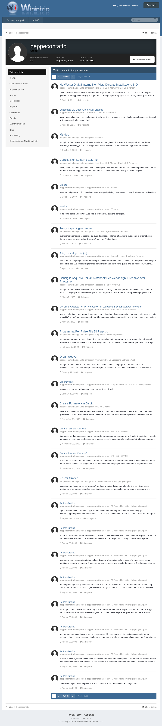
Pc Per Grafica (69, 478)
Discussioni (14, 101)
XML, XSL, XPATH (102, 407)
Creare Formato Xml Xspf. (76, 403)
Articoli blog (14, 135)
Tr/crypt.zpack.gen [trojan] (76, 228)
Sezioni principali (15, 20)
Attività (35, 20)
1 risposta (86, 175)
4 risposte (85, 150)
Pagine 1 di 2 (84, 77)
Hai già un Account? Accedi (127, 5)
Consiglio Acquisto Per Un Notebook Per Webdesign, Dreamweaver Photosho (101, 306)
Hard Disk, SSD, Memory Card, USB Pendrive (115, 88)
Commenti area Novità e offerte (23, 141)
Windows (98, 138)
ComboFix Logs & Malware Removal (111, 231)
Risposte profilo (16, 89)
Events (12, 118)
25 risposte (86, 494)
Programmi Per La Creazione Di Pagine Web (114, 360)
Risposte (13, 106)
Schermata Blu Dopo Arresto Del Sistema (81, 109)
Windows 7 (111, 112)
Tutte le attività (16, 72)
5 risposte (83, 125)
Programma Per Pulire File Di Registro (84, 331)
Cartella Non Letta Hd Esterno (79, 159)
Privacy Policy (74, 715)
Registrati (151, 5)
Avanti (66, 77)
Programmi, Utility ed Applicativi (108, 334)
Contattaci (89, 715)
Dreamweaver (68, 356)
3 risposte (85, 243)
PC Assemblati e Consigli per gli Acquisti (112, 481)
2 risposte (83, 100)
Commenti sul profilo (18, 83)
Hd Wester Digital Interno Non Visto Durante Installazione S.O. (99, 84)
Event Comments (17, 124)
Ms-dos (64, 134)
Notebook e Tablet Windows (107, 285)
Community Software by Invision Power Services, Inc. (81, 721)
